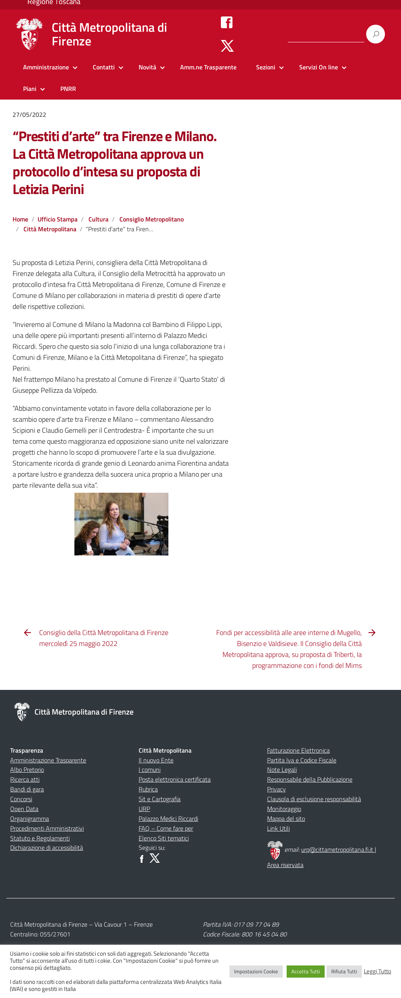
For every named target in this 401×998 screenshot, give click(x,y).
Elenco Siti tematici (164, 838)
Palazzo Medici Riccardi (168, 818)
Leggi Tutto (377, 971)
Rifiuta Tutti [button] (344, 971)
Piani (29, 88)
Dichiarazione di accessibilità (46, 847)
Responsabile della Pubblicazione (309, 779)
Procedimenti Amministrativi (47, 828)
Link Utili (278, 828)
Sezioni (265, 67)
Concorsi (21, 799)
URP (144, 808)
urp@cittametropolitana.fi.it (338, 849)
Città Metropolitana (49, 229)
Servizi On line (318, 67)
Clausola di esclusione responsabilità (314, 799)
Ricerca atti (25, 779)
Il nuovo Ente (156, 760)
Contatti (104, 67)
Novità (147, 67)
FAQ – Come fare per (166, 828)
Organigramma (29, 818)
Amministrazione (46, 67)
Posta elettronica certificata (175, 779)
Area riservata (285, 864)
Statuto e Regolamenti (40, 838)
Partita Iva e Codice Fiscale (301, 760)
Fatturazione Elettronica (298, 750)
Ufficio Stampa (58, 219)
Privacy (276, 789)
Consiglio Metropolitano (151, 219)
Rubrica (148, 789)
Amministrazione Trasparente (48, 760)
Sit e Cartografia (160, 799)
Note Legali (282, 769)
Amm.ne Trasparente (208, 67)
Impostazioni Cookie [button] (256, 971)
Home (20, 219)
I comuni (150, 769)
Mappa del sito (286, 818)
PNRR (68, 88)
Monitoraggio (284, 808)
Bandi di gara (27, 789)
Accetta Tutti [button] (305, 971)
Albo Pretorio (27, 769)
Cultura (98, 219)
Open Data (24, 808)
